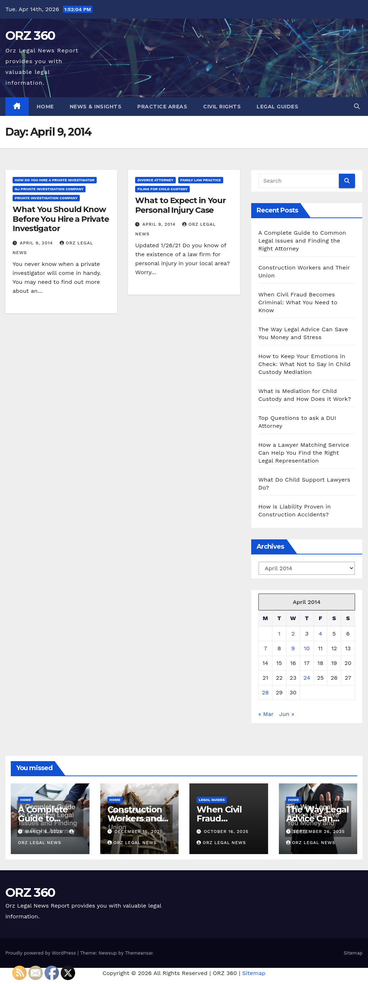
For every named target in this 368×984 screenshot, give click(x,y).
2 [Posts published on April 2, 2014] (293, 633)
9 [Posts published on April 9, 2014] (293, 648)
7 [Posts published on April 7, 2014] (265, 648)
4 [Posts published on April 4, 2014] (320, 633)
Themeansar (139, 953)
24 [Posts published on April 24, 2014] (306, 677)
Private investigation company (46, 198)
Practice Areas (162, 106)
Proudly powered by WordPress (41, 953)
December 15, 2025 (138, 831)
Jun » (286, 714)
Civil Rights (222, 106)
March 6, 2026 (44, 831)
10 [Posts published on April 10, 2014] (307, 648)
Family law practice (200, 180)
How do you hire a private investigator (55, 180)
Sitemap (353, 953)
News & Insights (96, 106)
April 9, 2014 (37, 242)
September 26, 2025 (319, 831)
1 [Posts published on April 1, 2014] (279, 633)
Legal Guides (277, 106)
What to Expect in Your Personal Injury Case (180, 205)
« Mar (265, 714)
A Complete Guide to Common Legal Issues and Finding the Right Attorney (302, 240)
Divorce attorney (155, 180)
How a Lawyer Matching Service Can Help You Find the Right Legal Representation (303, 452)
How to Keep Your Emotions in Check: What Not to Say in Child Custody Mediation (304, 364)
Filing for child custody (162, 189)
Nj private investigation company (49, 189)
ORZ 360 (30, 35)
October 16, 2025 (226, 831)
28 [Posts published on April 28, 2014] (265, 692)
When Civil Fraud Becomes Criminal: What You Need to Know (297, 302)
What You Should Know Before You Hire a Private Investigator (61, 219)
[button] (357, 106)
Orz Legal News (132, 842)
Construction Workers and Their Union (134, 818)
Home (45, 106)
